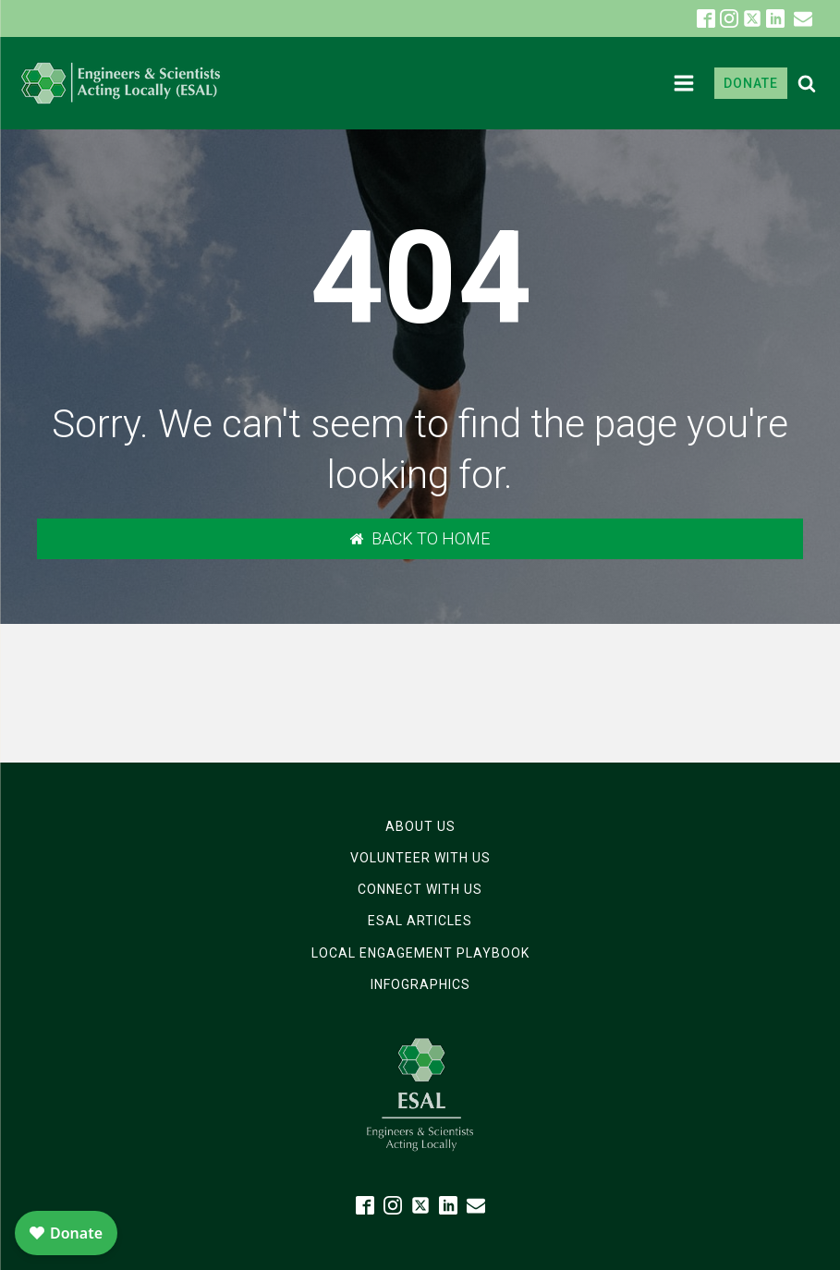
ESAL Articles (420, 920)
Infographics (420, 984)
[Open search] (807, 83)
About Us (420, 826)
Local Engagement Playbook (420, 953)
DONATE (751, 83)
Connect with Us (420, 889)
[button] (803, 18)
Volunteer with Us (420, 857)
